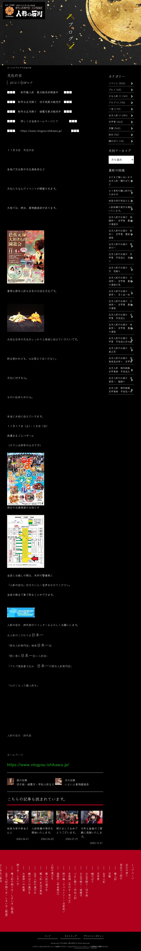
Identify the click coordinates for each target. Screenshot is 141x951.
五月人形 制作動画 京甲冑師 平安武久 (120, 369)
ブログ (112, 102)
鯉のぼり (113, 141)
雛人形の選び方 (47, 881)
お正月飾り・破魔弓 (81, 884)
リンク (48, 935)
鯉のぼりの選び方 (29, 883)
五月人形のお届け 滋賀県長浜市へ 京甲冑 (120, 359)
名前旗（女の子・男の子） (69, 888)
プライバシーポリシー (93, 935)
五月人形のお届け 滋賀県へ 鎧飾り (120, 379)
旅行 (111, 134)
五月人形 (113, 115)
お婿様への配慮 (24, 881)
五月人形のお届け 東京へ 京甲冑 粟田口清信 (120, 234)
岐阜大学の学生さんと (120, 200)
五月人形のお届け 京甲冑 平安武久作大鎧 (120, 339)
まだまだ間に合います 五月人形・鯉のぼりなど (122, 180)
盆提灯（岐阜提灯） (58, 884)
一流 (111, 109)
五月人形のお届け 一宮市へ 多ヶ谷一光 (120, 292)
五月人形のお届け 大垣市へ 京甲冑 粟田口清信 (120, 304)
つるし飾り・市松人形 (75, 885)
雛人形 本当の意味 (41, 883)
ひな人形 (113, 96)
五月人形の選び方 (35, 883)
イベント (113, 83)
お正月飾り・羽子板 (87, 884)
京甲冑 (112, 121)
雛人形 (115, 876)
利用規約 (94, 946)
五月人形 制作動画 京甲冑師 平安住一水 (120, 389)
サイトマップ (71, 935)
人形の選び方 (52, 871)
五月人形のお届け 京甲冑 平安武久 (120, 316)
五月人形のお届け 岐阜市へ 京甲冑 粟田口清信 (120, 328)
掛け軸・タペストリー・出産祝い (64, 892)
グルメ (112, 89)
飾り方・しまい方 (18, 874)
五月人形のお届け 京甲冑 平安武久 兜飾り (120, 257)
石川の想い (127, 870)
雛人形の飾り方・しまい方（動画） (12, 894)
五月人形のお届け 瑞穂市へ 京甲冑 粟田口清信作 (120, 220)
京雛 (111, 128)
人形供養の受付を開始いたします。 (120, 208)
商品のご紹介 (121, 871)
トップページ (133, 871)
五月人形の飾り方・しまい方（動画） (6, 895)
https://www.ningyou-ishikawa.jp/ (41, 131)
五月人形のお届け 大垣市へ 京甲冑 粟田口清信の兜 (120, 281)
